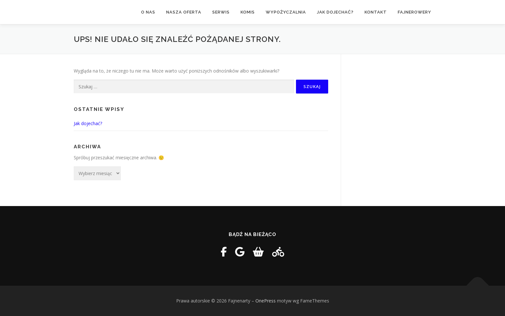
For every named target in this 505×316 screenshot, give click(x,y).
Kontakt (376, 12)
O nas (148, 12)
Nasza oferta (183, 12)
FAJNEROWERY (414, 12)
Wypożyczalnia (286, 12)
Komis (248, 12)
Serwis (221, 12)
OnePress (265, 301)
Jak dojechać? (335, 12)
